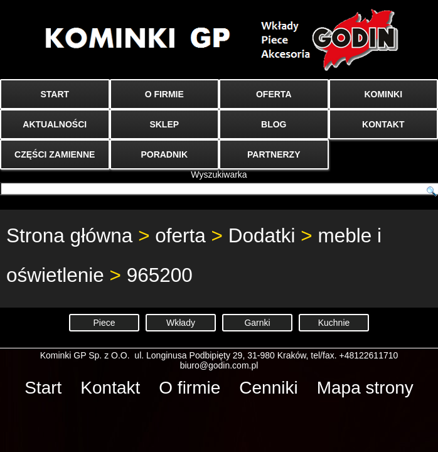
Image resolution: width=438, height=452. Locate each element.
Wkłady (180, 323)
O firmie (189, 387)
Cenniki (268, 387)
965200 (160, 275)
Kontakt (110, 387)
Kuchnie (334, 323)
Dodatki (262, 235)
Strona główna (69, 235)
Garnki (257, 323)
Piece (104, 323)
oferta (180, 235)
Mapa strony (365, 387)
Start (42, 387)
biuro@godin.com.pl (219, 365)
